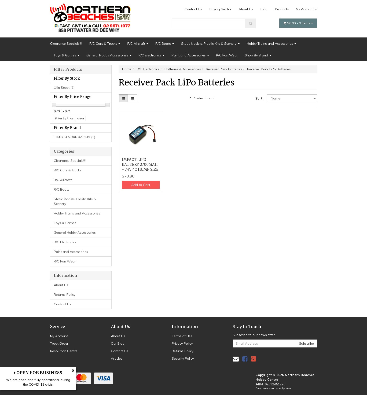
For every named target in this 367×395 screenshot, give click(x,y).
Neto (288, 388)
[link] (244, 359)
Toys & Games (66, 55)
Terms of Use (182, 336)
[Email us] (236, 359)
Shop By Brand (258, 55)
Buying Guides (220, 9)
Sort (258, 98)
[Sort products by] (292, 98)
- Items (298, 23)
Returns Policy (64, 294)
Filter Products (68, 69)
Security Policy (183, 358)
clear (80, 118)
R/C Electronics (152, 55)
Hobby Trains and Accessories (271, 43)
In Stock (65, 87)
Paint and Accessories (190, 55)
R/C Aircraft (137, 43)
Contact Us (193, 9)
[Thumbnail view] (123, 98)
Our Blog (118, 343)
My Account (306, 9)
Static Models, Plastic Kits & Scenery (210, 43)
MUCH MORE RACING (76, 137)
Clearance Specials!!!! (66, 43)
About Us (246, 9)
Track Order (59, 343)
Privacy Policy (182, 343)
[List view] (132, 98)
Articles (116, 358)
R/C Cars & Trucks (104, 43)
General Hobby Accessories (109, 55)
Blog (264, 9)
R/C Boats (164, 43)
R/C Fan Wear (227, 55)
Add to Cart (140, 185)
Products (282, 9)
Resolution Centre (63, 351)
